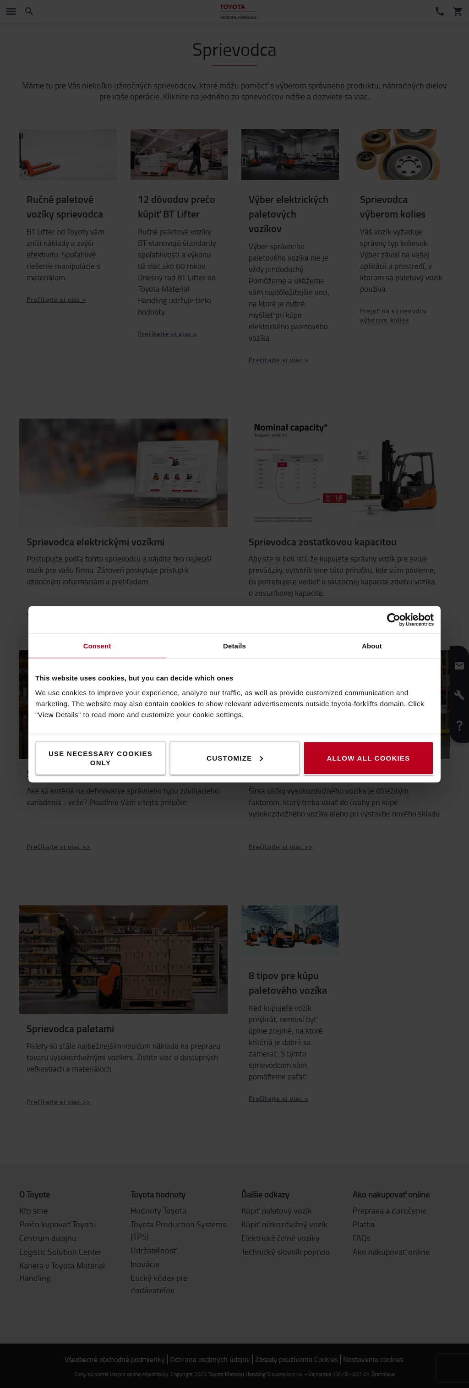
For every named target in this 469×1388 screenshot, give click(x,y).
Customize (235, 758)
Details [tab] (234, 645)
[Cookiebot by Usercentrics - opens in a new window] (394, 619)
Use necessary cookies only (101, 757)
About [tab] (372, 645)
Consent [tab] (97, 645)
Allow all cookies (368, 758)
